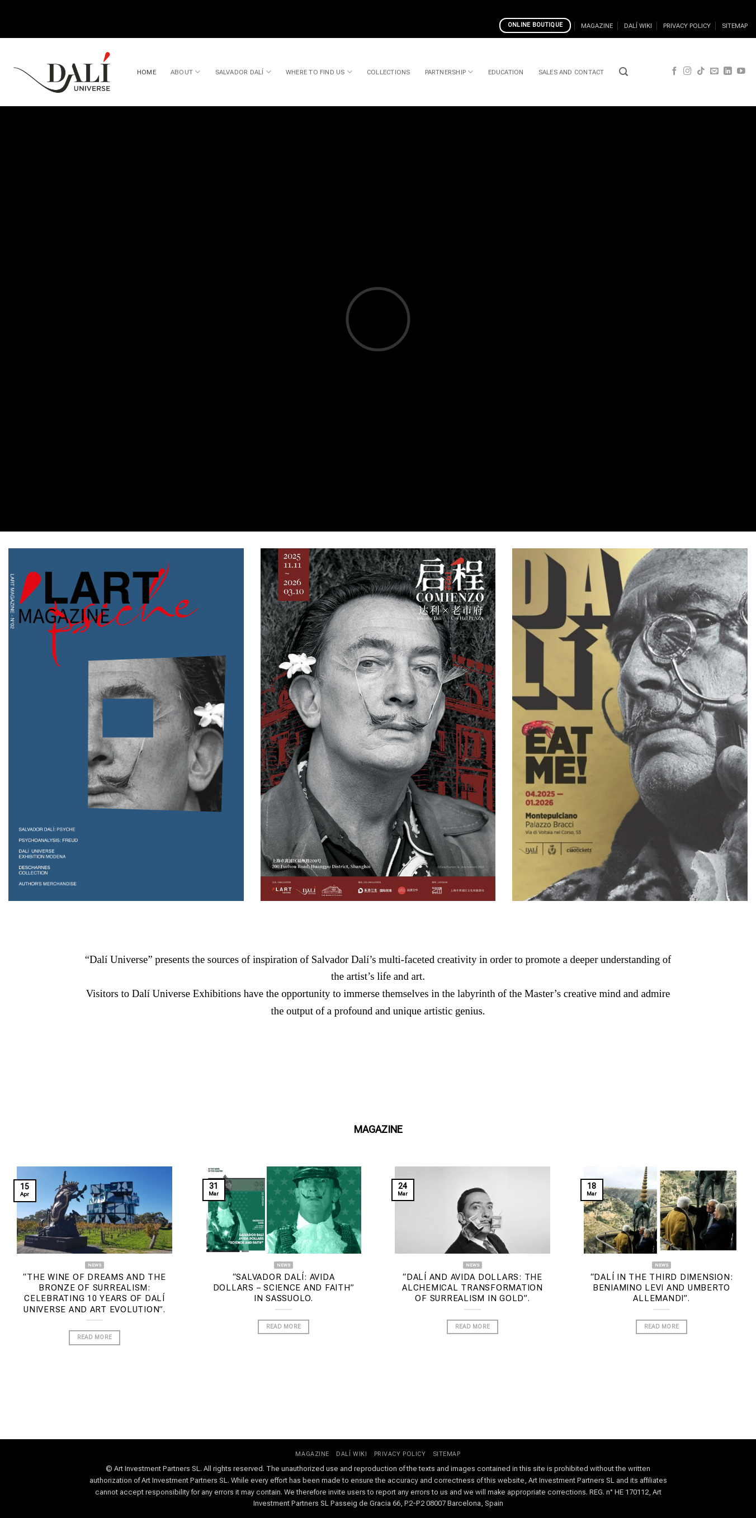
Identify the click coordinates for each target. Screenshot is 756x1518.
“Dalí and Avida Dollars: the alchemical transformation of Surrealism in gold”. (472, 1288)
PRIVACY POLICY (687, 26)
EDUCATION (506, 72)
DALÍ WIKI (638, 26)
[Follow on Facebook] (674, 71)
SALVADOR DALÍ (243, 72)
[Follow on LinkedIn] (728, 71)
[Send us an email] (714, 71)
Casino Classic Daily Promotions (60, 6)
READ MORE (94, 1337)
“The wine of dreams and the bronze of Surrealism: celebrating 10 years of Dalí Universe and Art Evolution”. (94, 1293)
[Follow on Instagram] (687, 71)
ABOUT (186, 72)
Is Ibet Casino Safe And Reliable (179, 6)
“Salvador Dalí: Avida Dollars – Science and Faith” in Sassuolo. (284, 1288)
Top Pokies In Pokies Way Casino (300, 6)
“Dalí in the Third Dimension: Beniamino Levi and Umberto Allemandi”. (661, 1288)
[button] (623, 72)
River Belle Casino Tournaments (421, 6)
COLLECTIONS (388, 72)
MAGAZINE (597, 26)
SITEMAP (735, 26)
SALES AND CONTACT (571, 72)
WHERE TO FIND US (319, 72)
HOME (146, 72)
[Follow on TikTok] (701, 71)
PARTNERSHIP (449, 72)
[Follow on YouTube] (741, 71)
